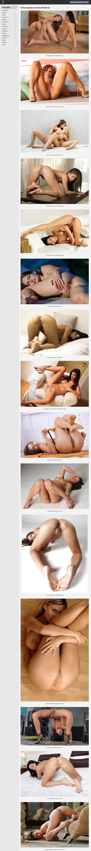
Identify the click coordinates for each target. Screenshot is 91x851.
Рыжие (4, 33)
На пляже (4, 26)
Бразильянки (6, 35)
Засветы (4, 19)
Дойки (4, 24)
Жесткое (4, 17)
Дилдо (4, 40)
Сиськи (4, 12)
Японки (4, 37)
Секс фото (5, 10)
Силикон (4, 28)
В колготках (5, 22)
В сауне (4, 42)
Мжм (3, 44)
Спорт (4, 15)
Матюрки (4, 31)
